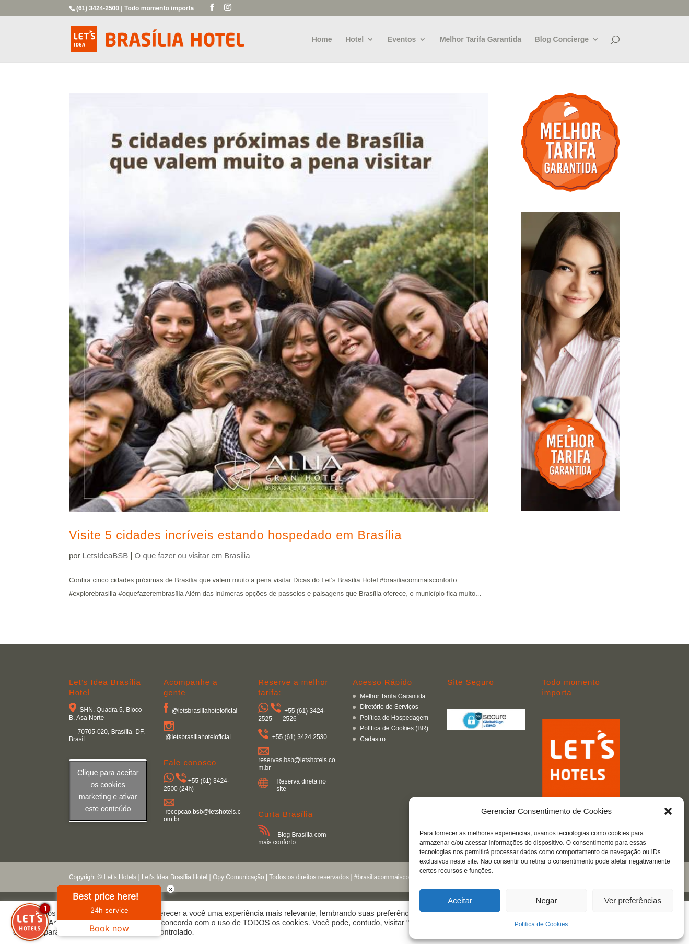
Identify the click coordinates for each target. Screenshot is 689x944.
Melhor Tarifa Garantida (480, 39)
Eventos (402, 39)
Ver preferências (632, 900)
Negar (546, 900)
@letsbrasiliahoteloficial (205, 711)
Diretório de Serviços (389, 706)
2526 (290, 718)
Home (322, 39)
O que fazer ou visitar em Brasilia (192, 555)
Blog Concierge (562, 39)
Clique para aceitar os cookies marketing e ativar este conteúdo (108, 790)
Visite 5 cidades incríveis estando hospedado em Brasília (235, 535)
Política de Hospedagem (394, 717)
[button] (668, 811)
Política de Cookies (541, 924)
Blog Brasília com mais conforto (292, 838)
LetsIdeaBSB (106, 555)
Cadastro (373, 739)
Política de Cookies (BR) (394, 728)
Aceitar (460, 900)
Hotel (354, 39)
